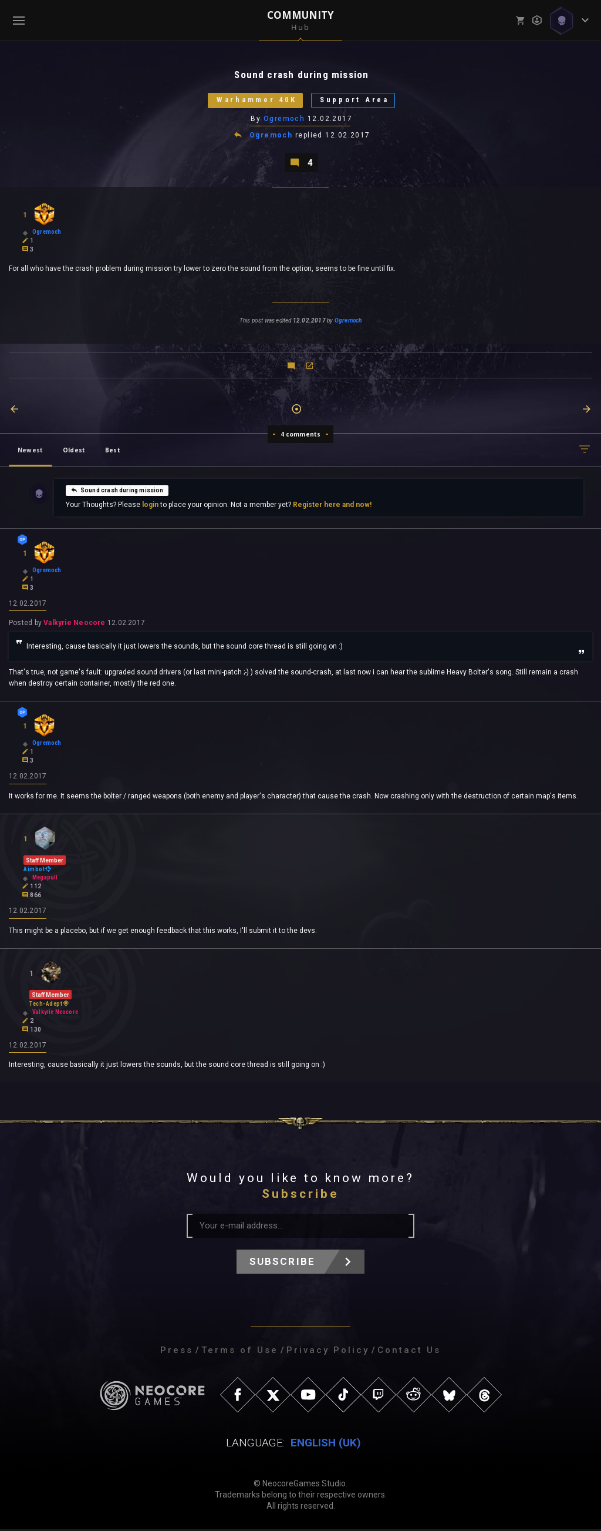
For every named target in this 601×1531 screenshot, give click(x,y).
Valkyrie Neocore (74, 624)
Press (176, 1352)
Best (112, 450)
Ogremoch (284, 119)
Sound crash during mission (117, 490)
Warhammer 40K (255, 100)
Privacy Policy (327, 1352)
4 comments (301, 435)
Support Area (356, 100)
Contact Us (409, 1352)
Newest (30, 450)
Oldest (74, 450)
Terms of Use (239, 1352)
